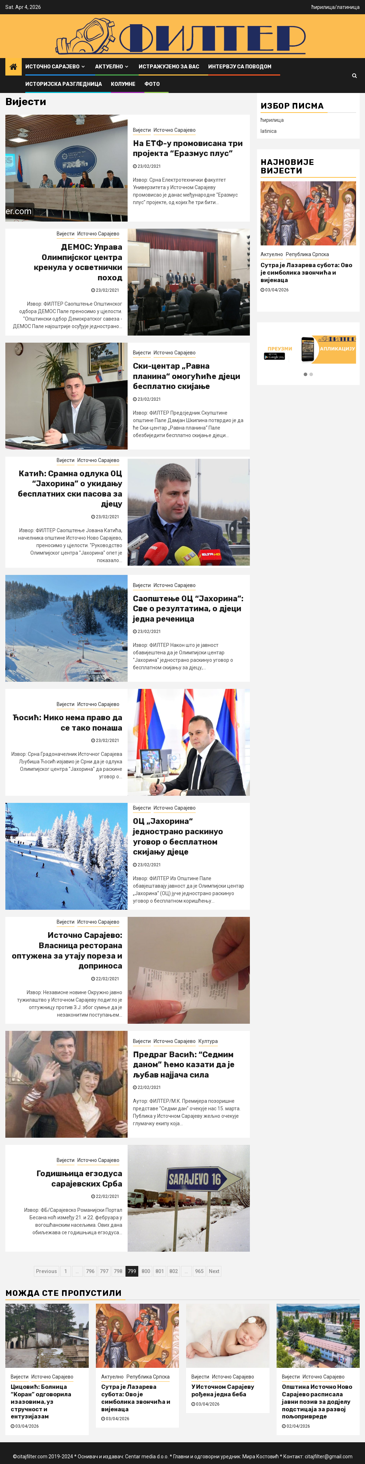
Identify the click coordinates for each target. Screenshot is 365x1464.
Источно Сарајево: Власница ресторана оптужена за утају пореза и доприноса (67, 950)
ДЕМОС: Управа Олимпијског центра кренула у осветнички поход (78, 262)
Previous (46, 1271)
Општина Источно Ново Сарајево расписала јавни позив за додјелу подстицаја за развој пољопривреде (317, 1401)
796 (90, 1271)
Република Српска (148, 1377)
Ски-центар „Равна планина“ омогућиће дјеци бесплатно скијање (186, 376)
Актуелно (109, 67)
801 (159, 1271)
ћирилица (323, 7)
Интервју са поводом (239, 67)
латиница (348, 7)
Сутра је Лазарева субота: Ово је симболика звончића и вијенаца (135, 1397)
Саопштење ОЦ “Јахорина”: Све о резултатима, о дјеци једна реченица (188, 609)
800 (146, 1271)
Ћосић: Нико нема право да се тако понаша (67, 723)
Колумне (123, 84)
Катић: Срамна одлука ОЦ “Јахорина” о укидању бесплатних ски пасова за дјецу (70, 489)
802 (173, 1271)
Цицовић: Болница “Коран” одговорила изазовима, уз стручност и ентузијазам (301, 273)
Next (214, 1271)
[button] (305, 374)
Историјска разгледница (63, 84)
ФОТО (152, 84)
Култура (208, 1041)
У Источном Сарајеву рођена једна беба (222, 1390)
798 (118, 1271)
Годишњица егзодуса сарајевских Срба (79, 1179)
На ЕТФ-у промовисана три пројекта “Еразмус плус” (188, 149)
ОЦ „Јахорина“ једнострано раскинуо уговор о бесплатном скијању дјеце (178, 836)
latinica (269, 131)
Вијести (142, 130)
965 (199, 1271)
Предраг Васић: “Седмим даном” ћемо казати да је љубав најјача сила (184, 1065)
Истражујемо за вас (169, 67)
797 (104, 1271)
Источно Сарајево (52, 67)
